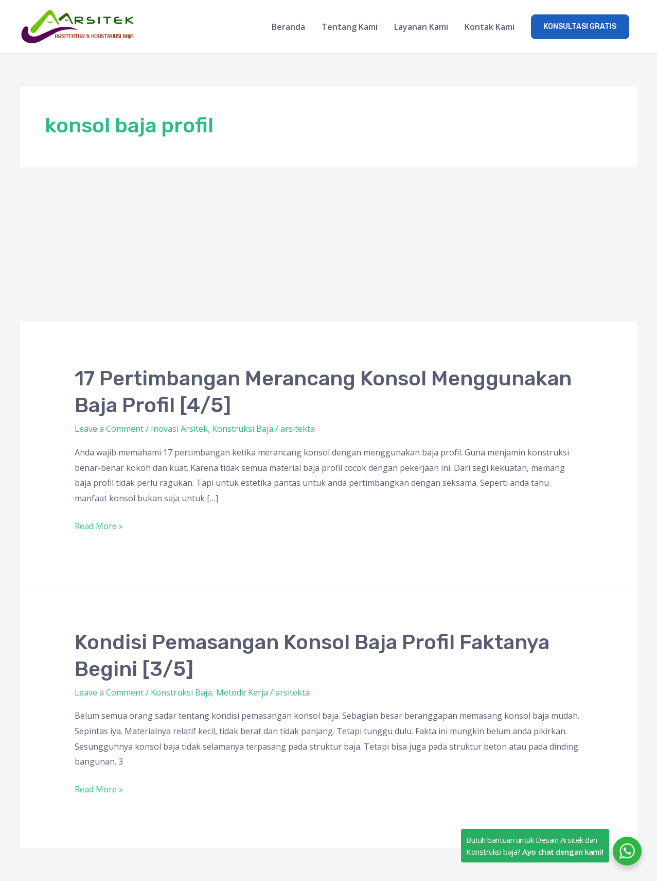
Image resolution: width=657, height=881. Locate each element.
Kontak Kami (489, 26)
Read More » (99, 525)
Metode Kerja (242, 692)
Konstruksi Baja (242, 428)
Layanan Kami (421, 26)
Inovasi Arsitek (179, 428)
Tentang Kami (350, 26)
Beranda (288, 26)
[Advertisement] (328, 244)
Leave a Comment (109, 428)
